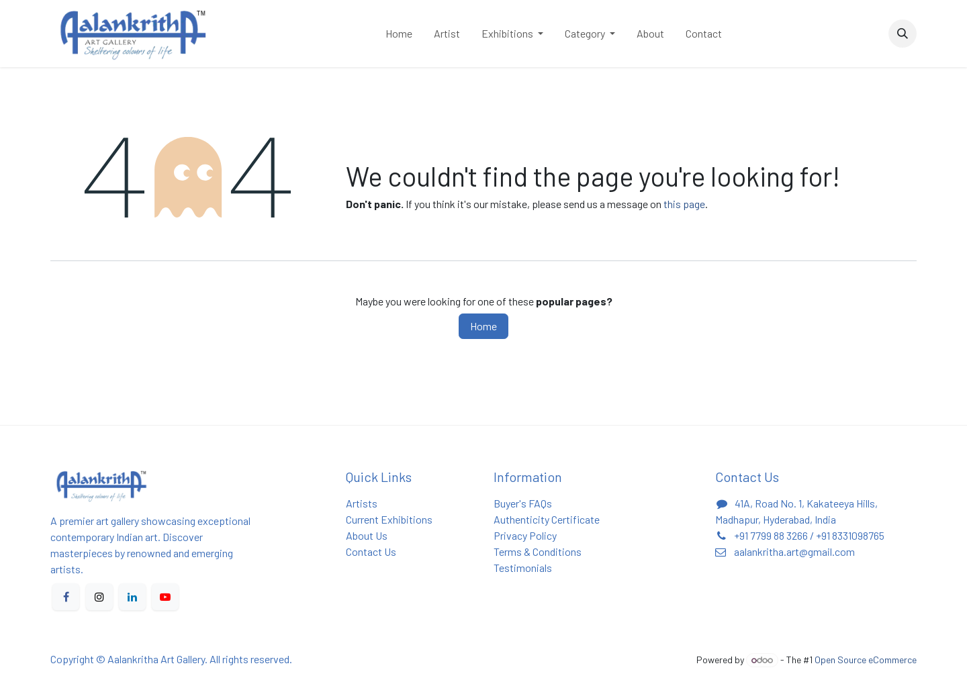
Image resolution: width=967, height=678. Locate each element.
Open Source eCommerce (866, 659)
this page (684, 203)
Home (483, 326)
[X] (99, 596)
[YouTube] (165, 596)
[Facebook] (65, 596)
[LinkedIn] (132, 596)
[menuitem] (399, 33)
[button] (902, 33)
